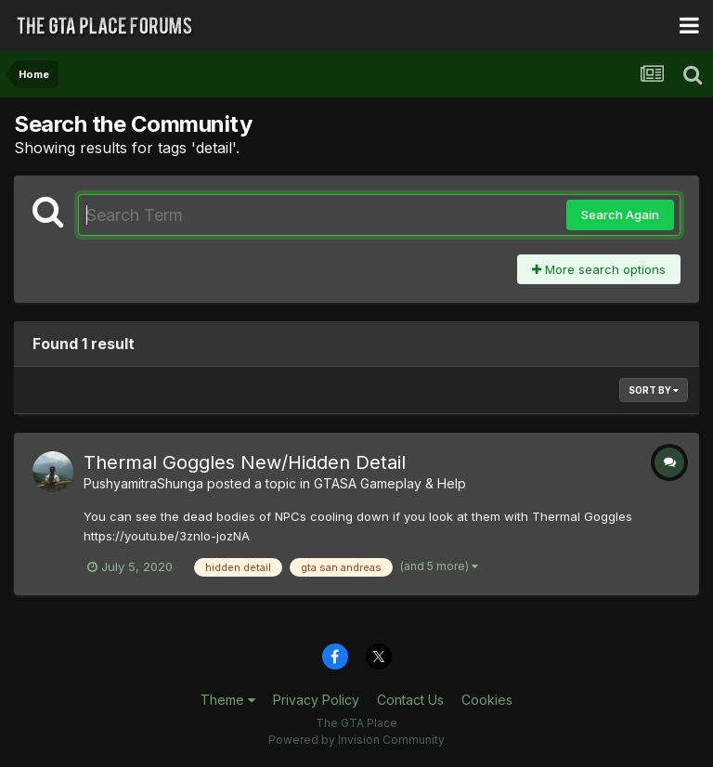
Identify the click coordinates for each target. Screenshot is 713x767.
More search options (599, 269)
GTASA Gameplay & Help (390, 483)
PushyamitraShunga (143, 483)
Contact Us (410, 700)
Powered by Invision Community (356, 740)
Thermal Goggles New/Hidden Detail (245, 462)
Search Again (620, 214)
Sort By (654, 390)
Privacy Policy (316, 700)
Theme (228, 700)
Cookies (486, 700)
